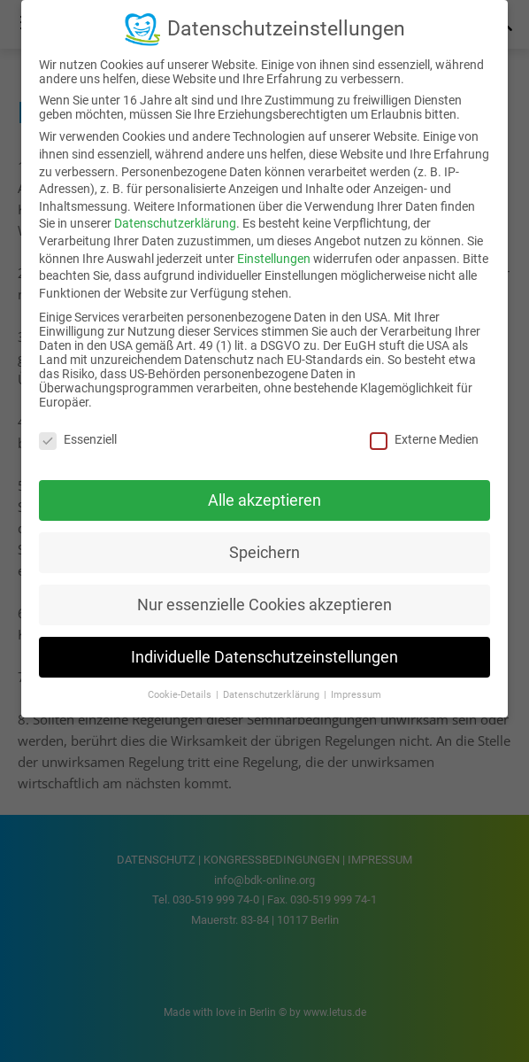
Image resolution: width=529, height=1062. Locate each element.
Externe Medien (424, 439)
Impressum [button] (356, 695)
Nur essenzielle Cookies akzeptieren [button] (264, 605)
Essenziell (78, 439)
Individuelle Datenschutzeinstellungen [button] (264, 657)
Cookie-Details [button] (181, 695)
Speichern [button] (264, 553)
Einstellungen (273, 259)
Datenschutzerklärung (175, 223)
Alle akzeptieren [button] (264, 500)
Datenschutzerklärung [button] (272, 695)
